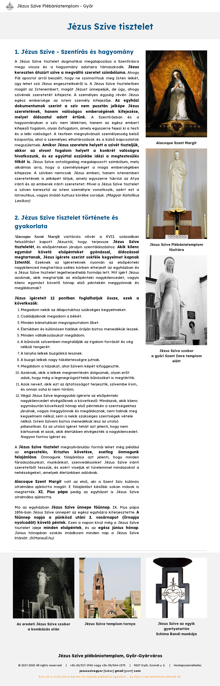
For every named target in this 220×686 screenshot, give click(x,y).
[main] (110, 25)
